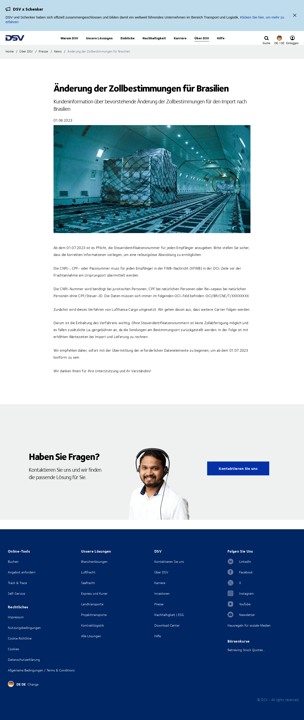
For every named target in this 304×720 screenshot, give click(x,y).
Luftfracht (88, 572)
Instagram (246, 593)
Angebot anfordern (21, 572)
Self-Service (16, 593)
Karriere (159, 582)
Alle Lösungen (91, 636)
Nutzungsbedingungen (24, 627)
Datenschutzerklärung (24, 659)
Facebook (246, 572)
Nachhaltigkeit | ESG (169, 614)
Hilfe (157, 636)
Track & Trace (17, 582)
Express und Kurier (94, 593)
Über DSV (161, 572)
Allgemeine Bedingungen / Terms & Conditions (41, 670)
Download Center (167, 625)
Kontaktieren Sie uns (238, 478)
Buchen (13, 561)
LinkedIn (245, 561)
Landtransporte (92, 604)
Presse (158, 604)
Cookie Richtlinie (20, 638)
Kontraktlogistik (92, 625)
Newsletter (247, 614)
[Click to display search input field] (266, 43)
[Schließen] (294, 16)
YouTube (244, 604)
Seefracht (88, 582)
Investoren (162, 593)
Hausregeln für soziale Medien (249, 625)
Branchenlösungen (94, 561)
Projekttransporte (94, 614)
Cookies (13, 648)
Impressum (16, 617)
